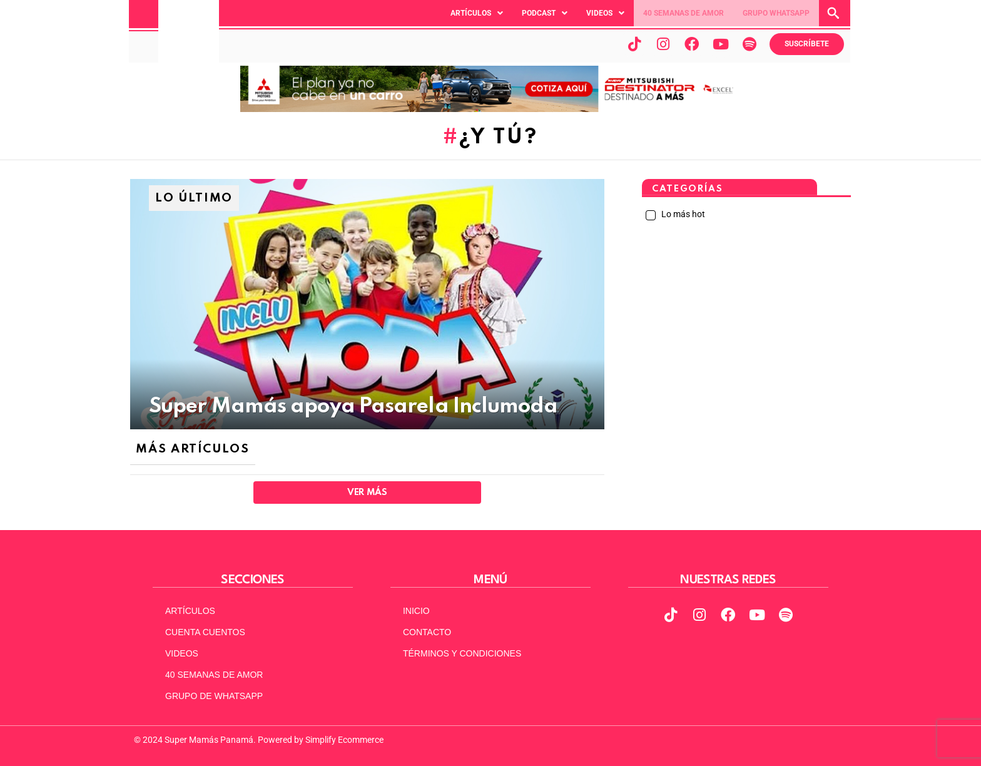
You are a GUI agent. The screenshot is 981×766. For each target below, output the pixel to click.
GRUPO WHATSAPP (776, 13)
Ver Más (367, 492)
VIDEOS (181, 653)
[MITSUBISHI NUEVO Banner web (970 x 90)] (490, 109)
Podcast (544, 13)
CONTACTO (427, 632)
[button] (476, 13)
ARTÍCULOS (190, 611)
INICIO (416, 611)
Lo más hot (682, 214)
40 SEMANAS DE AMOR (683, 13)
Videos (605, 13)
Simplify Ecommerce (344, 740)
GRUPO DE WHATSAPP (214, 696)
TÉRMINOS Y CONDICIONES (462, 653)
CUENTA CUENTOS (205, 632)
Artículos (476, 13)
